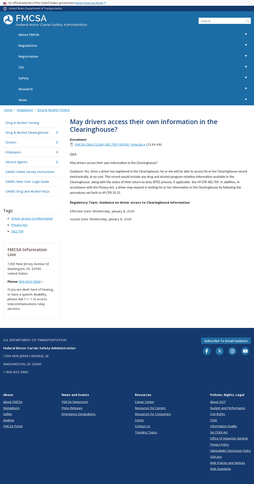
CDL (135, 67)
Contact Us (142, 426)
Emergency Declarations (78, 414)
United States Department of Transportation (35, 8)
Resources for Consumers (153, 414)
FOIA (213, 420)
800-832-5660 (31, 281)
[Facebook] (207, 351)
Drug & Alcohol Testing (53, 110)
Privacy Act (19, 225)
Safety (135, 78)
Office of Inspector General (229, 438)
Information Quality (223, 426)
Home (8, 110)
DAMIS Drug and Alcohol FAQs (27, 191)
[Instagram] (232, 351)
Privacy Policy (219, 444)
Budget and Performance (227, 408)
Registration (135, 56)
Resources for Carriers (150, 408)
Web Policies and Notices (227, 463)
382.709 (17, 231)
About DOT (218, 402)
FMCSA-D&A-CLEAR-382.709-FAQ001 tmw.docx (110, 144)
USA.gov (216, 457)
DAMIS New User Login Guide (27, 181)
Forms (139, 420)
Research (135, 89)
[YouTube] (245, 351)
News (135, 99)
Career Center (144, 402)
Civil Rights (217, 414)
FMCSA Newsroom (75, 402)
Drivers (32, 142)
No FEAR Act (219, 432)
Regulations (135, 45)
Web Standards (220, 469)
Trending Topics (146, 432)
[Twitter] (220, 351)
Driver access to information (32, 218)
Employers (32, 152)
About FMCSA (135, 34)
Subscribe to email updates (226, 341)
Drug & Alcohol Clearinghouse (32, 132)
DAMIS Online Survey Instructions (30, 172)
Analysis (8, 420)
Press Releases (72, 408)
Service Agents (32, 162)
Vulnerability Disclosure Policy (230, 451)
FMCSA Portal (12, 426)
